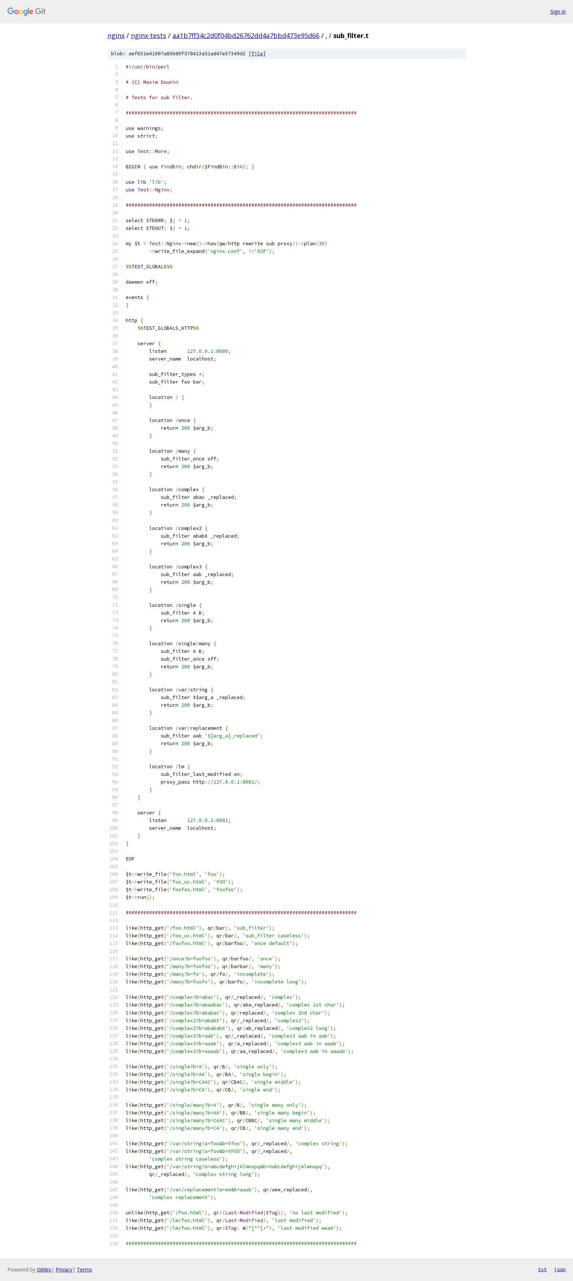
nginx (116, 35)
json (560, 1269)
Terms (84, 1269)
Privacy (64, 1269)
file (257, 54)
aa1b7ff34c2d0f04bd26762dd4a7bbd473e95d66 (245, 35)
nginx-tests (148, 35)
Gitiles (44, 1269)
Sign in (558, 11)
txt (542, 1269)
